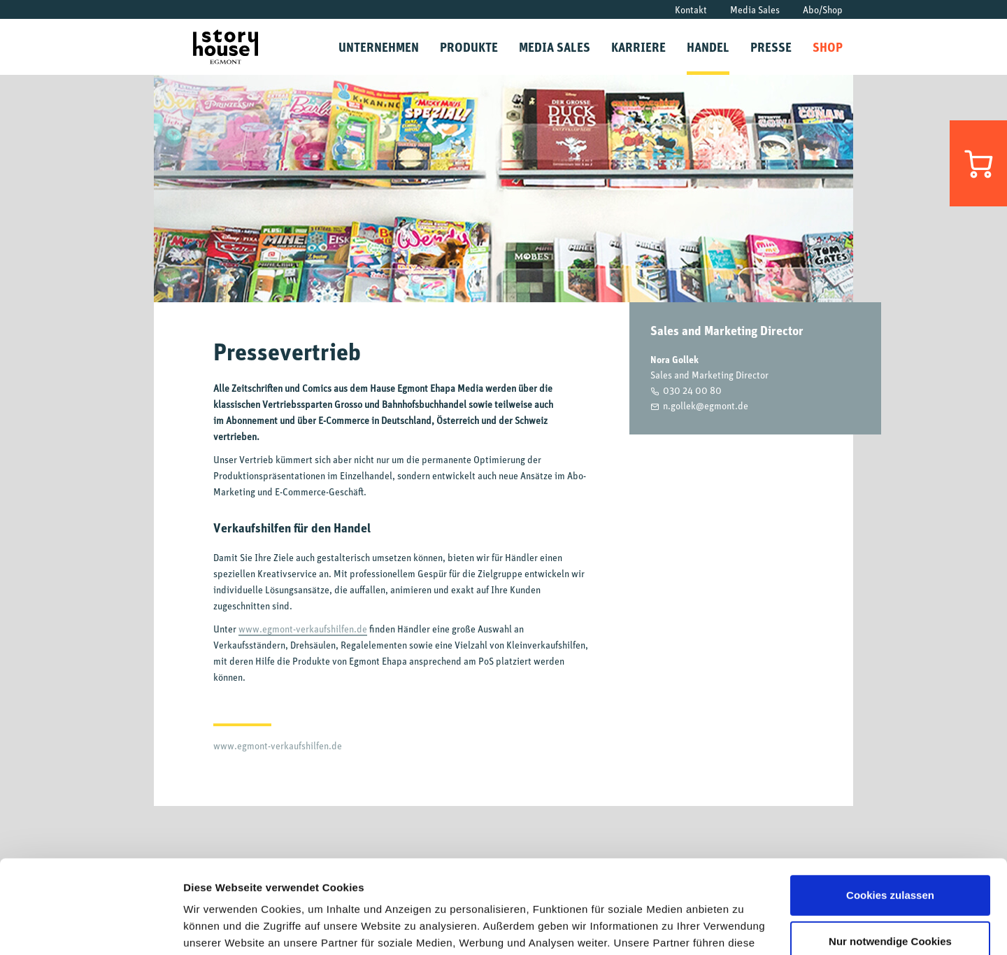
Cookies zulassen (890, 808)
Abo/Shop (823, 9)
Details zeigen (218, 927)
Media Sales (755, 9)
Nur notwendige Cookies (890, 853)
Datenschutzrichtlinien (692, 889)
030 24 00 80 (692, 390)
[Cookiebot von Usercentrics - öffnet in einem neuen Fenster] (90, 927)
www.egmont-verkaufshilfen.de (302, 629)
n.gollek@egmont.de (705, 405)
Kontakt (691, 9)
